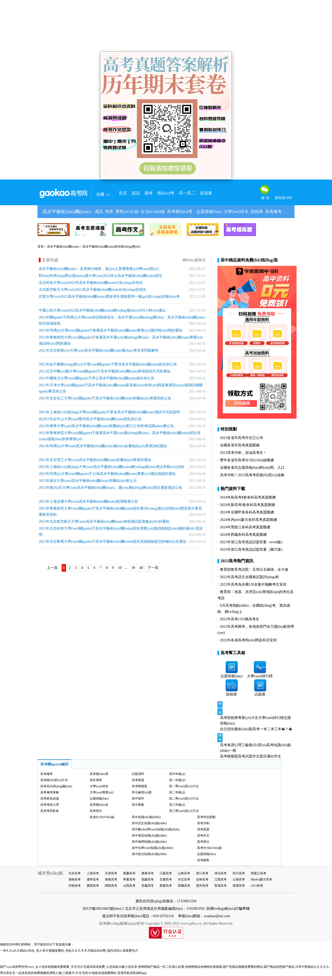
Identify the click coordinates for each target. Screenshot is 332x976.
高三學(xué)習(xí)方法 (184, 811)
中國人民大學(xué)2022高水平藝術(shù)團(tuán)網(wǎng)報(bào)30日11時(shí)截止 (102, 310)
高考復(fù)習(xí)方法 (54, 780)
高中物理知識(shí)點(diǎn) (149, 841)
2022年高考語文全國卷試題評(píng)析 (249, 577)
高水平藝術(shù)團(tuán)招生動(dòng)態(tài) (111, 246)
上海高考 (93, 873)
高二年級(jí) (177, 792)
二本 (270, 729)
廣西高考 (93, 885)
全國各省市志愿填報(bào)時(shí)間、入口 (252, 468)
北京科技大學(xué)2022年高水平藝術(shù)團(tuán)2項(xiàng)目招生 (91, 283)
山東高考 (184, 873)
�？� (286, 729)
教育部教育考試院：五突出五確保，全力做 (254, 569)
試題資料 (138, 774)
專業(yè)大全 (248, 718)
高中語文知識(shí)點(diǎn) (149, 823)
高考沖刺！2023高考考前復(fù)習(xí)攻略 (252, 475)
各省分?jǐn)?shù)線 (102, 817)
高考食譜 (227, 745)
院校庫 (257, 211)
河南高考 (74, 885)
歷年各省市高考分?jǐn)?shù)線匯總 (247, 460)
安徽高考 (147, 885)
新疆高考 (166, 885)
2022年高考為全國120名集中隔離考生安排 (253, 584)
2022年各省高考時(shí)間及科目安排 (248, 640)
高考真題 (138, 780)
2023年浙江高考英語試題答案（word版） (252, 542)
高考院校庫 (229, 718)
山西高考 (129, 885)
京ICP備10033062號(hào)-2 (103, 909)
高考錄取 (203, 860)
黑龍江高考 (258, 873)
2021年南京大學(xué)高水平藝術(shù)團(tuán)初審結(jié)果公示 (88, 481)
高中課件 (138, 798)
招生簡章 (96, 780)
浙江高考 (202, 873)
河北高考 (184, 879)
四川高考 (239, 873)
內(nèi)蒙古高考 (261, 879)
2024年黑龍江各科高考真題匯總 (245, 527)
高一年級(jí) (177, 780)
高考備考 (273, 211)
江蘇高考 (166, 873)
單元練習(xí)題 (142, 792)
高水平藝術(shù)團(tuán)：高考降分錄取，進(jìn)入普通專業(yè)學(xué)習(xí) (99, 269)
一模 (232, 751)
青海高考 (220, 885)
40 (141, 568)
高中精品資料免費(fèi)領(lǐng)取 (249, 260)
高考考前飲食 (49, 811)
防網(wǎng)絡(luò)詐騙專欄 (228, 909)
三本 (277, 729)
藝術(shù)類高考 (247, 729)
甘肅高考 (166, 879)
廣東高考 (147, 873)
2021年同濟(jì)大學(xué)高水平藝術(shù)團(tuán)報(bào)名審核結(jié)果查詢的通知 (103, 446)
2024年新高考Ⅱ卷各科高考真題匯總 (248, 497)
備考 (148, 193)
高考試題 (245, 756)
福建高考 (147, 879)
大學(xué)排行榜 (260, 676)
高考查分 (96, 811)
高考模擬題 (229, 756)
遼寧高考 (93, 879)
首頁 (123, 193)
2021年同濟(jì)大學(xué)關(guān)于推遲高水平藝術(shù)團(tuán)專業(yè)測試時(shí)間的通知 (110, 330)
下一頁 (152, 568)
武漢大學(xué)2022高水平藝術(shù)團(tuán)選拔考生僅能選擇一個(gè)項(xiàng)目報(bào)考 (109, 296)
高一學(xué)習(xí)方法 (184, 786)
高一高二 (187, 193)
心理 (238, 745)
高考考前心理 (49, 804)
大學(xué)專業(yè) (102, 792)
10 (120, 568)
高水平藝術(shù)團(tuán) (66, 211)
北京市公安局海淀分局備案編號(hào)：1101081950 (164, 909)
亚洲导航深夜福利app (131, 973)
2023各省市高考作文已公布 (241, 438)
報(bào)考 (165, 193)
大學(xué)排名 (236, 211)
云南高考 (239, 879)
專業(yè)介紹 (127, 211)
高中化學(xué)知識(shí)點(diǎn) (152, 848)
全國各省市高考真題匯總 (240, 445)
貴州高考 (202, 885)
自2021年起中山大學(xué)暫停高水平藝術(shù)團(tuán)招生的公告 (90, 419)
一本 (263, 729)
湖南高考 (74, 879)
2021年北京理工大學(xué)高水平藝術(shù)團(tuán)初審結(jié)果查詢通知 (95, 460)
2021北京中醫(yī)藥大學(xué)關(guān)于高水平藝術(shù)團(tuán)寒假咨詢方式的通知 (105, 371)
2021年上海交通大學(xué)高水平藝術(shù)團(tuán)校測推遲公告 (88, 501)
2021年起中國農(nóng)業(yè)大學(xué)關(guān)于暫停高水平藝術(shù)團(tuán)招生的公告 (108, 364)
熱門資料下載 (232, 488)
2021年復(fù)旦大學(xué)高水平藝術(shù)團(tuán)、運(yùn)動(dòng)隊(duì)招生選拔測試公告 (110, 488)
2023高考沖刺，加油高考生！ (243, 453)
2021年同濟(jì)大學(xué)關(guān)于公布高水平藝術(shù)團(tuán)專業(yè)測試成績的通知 (107, 474)
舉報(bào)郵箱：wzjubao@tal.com (204, 916)
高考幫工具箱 (232, 653)
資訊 (136, 193)
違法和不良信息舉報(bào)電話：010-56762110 (138, 916)
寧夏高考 (129, 879)
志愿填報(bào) (209, 211)
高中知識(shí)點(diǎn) (146, 817)
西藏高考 (184, 885)
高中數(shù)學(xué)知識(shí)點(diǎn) (156, 829)
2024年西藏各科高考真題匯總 (243, 535)
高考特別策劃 (206, 817)
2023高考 (257, 885)
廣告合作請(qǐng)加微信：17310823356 (165, 901)
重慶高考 (129, 873)
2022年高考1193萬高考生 (239, 619)
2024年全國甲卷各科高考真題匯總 (247, 512)
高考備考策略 (49, 792)
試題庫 (260, 694)
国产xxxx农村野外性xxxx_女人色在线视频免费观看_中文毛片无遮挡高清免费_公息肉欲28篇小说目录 (68, 967)
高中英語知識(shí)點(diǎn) (149, 835)
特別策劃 (228, 429)
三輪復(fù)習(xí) (254, 745)
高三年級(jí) (177, 804)
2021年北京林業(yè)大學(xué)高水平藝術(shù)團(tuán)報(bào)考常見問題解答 (99, 350)
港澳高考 (239, 885)
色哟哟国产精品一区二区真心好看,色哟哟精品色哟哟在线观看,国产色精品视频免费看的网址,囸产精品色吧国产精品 (216, 967)
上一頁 (52, 568)
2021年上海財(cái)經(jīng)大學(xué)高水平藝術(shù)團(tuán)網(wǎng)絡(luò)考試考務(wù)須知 (111, 467)
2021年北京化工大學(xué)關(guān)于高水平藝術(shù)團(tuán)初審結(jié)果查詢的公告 (105, 398)
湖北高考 (220, 873)
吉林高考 (202, 879)
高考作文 (203, 835)
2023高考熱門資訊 (236, 561)
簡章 (109, 211)
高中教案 (138, 804)
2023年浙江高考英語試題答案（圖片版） (252, 549)
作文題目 (259, 756)
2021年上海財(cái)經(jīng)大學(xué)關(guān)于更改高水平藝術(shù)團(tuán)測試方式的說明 (109, 412)
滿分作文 (274, 756)
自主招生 (227, 729)
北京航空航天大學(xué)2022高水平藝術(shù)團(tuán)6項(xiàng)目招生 (92, 290)
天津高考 (111, 873)
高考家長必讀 (49, 798)
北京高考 (74, 873)
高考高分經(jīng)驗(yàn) (56, 786)
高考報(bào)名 (99, 804)
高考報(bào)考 (179, 211)
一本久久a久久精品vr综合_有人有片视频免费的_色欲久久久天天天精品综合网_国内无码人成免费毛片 (69, 950)
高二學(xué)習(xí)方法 (184, 798)
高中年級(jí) (177, 774)
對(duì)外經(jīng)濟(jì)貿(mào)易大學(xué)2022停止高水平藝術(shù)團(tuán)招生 (100, 276)
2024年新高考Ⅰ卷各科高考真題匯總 (247, 505)
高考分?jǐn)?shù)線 (209, 848)
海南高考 (111, 879)
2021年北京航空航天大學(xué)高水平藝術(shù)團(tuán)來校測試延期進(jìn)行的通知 (104, 521)
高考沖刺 (203, 823)
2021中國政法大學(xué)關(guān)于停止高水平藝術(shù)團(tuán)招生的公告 (96, 378)
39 (133, 568)
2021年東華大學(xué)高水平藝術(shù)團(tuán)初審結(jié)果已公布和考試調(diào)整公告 (106, 426)
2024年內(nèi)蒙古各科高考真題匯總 (248, 520)
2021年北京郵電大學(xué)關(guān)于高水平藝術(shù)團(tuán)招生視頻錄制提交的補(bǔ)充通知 (112, 541)
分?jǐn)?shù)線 (153, 211)
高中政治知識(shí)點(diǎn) (149, 854)
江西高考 (220, 879)
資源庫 (206, 193)
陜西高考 (111, 885)
